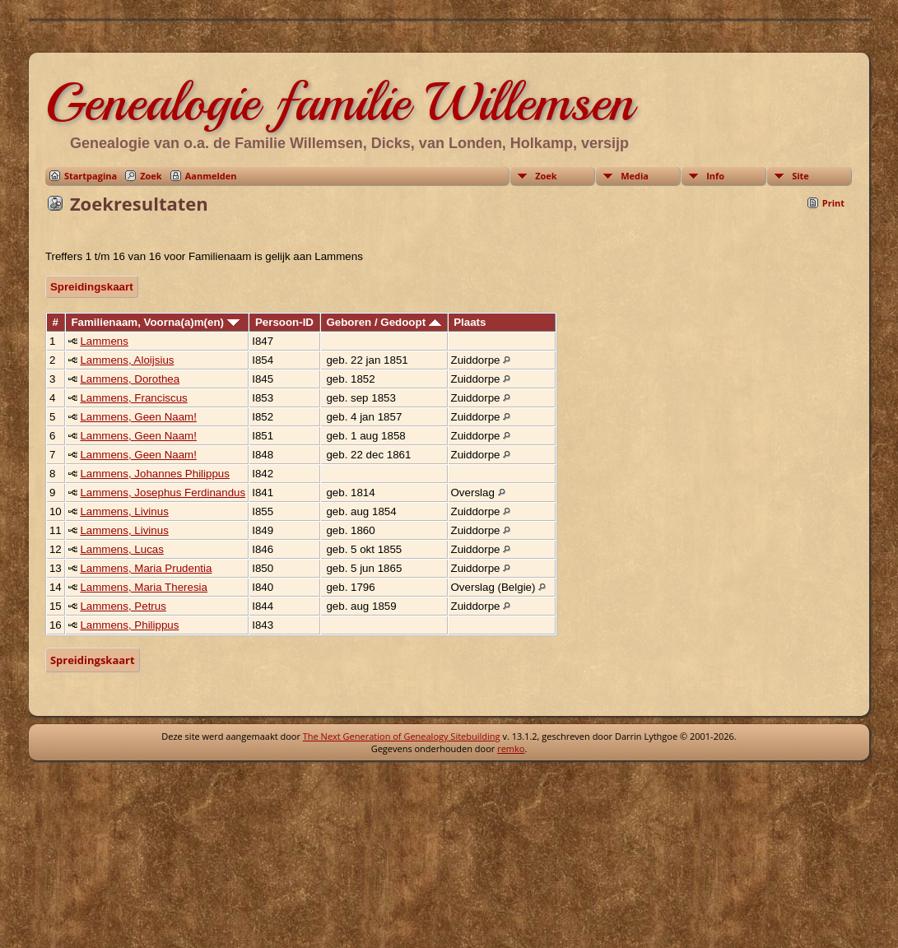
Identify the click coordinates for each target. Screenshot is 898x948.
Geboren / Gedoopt (383, 322)
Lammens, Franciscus (133, 398)
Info (715, 176)
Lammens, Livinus (124, 511)
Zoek (151, 176)
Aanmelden (211, 176)
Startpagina (90, 176)
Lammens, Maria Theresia (143, 587)
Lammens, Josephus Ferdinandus (162, 492)
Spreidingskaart (91, 287)
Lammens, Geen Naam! (138, 417)
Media (635, 176)
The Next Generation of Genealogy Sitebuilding (401, 736)
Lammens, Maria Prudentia (146, 568)
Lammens (104, 341)
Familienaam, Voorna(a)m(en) (155, 322)
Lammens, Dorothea (129, 379)
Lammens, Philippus (129, 625)
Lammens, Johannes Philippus (155, 473)
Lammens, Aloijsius (127, 360)
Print (833, 203)
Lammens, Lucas (122, 549)
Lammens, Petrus (122, 606)
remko (510, 748)
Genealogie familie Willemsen (339, 102)
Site (800, 176)
